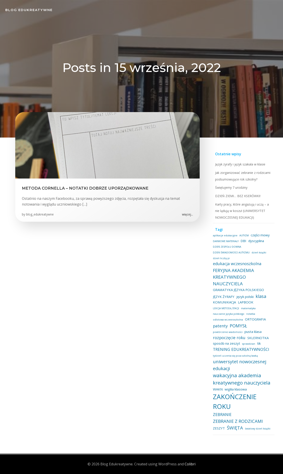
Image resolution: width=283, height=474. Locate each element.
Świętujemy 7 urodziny (231, 187)
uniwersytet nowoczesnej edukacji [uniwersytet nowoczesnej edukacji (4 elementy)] (239, 364)
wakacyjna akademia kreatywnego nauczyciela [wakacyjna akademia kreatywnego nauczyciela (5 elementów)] (241, 379)
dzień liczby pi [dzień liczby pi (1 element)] (221, 258)
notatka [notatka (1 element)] (250, 313)
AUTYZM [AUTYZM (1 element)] (244, 235)
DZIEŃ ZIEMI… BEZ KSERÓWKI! (237, 196)
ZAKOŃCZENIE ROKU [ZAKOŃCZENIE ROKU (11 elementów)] (234, 401)
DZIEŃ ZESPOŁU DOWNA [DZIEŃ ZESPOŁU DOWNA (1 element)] (227, 246)
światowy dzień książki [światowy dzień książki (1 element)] (257, 428)
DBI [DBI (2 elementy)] (243, 241)
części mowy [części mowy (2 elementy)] (260, 235)
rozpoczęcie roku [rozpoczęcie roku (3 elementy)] (229, 337)
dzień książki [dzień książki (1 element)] (259, 252)
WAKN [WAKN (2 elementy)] (218, 389)
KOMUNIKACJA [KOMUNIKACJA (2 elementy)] (224, 302)
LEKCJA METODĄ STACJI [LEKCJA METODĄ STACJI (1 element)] (226, 308)
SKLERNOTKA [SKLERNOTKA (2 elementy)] (258, 338)
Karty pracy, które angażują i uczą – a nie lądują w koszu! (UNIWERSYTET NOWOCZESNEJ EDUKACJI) (242, 211)
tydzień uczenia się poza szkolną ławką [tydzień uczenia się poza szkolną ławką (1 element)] (235, 355)
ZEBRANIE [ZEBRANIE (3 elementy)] (222, 414)
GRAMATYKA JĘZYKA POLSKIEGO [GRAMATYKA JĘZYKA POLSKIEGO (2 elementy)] (238, 290)
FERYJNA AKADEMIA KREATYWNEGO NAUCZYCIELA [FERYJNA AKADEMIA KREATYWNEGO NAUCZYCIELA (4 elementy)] (233, 277)
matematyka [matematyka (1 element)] (248, 308)
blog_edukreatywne (40, 214)
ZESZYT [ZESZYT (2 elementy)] (219, 428)
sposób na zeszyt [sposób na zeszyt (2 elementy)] (226, 343)
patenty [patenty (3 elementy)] (220, 325)
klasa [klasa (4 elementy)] (261, 296)
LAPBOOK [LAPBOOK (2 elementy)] (245, 302)
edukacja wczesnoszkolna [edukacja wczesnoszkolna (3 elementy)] (237, 263)
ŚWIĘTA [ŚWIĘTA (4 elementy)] (235, 428)
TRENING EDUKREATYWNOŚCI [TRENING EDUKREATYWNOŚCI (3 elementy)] (241, 349)
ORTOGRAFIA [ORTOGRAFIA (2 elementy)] (255, 319)
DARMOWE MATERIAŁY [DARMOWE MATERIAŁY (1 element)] (226, 241)
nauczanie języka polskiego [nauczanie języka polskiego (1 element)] (228, 313)
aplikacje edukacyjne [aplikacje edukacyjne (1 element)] (225, 235)
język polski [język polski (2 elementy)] (245, 296)
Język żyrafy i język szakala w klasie (240, 164)
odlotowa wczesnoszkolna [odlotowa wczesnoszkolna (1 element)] (228, 319)
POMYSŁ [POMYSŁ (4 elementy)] (238, 325)
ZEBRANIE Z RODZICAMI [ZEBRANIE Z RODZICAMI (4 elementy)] (238, 421)
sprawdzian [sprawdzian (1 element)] (248, 343)
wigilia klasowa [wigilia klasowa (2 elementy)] (236, 389)
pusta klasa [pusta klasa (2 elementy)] (253, 331)
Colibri (190, 464)
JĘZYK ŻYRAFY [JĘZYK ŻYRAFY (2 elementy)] (223, 296)
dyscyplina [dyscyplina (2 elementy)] (256, 241)
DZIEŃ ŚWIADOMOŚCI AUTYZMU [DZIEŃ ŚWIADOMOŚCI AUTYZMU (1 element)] (231, 252)
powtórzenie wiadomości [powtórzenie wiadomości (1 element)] (228, 332)
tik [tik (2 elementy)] (259, 343)
